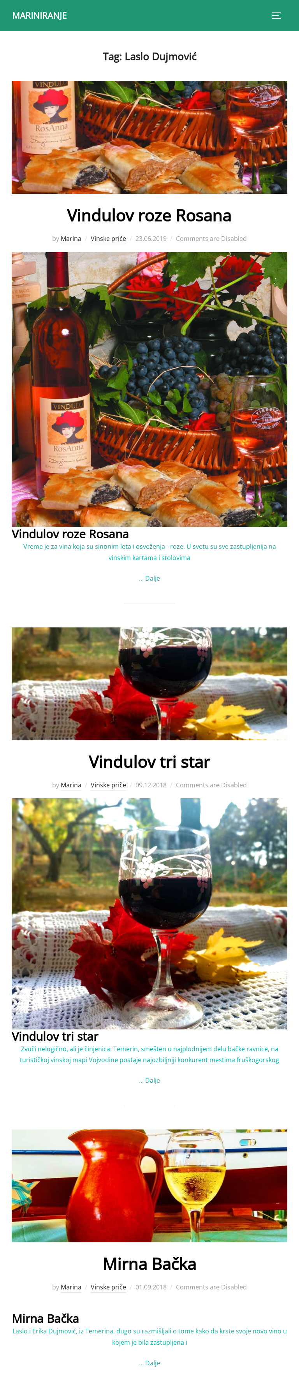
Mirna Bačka (149, 1263)
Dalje (152, 578)
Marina (71, 238)
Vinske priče (108, 238)
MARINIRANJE (39, 15)
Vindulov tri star (149, 761)
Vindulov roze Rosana (149, 215)
